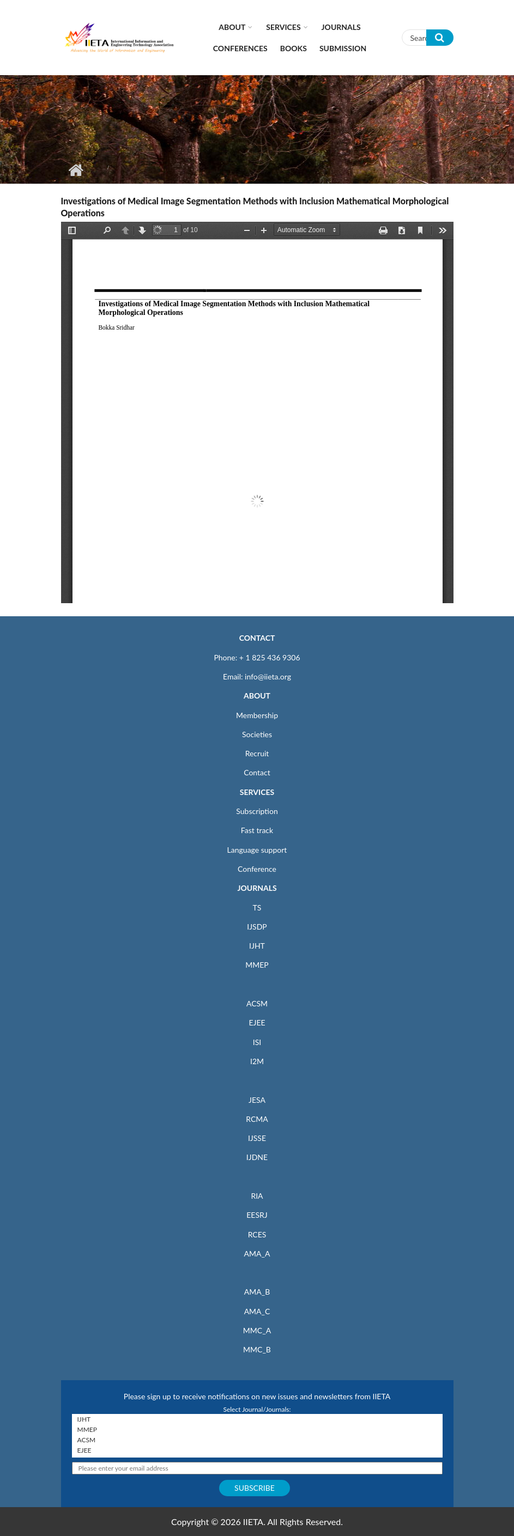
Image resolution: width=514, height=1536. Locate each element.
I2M (257, 1061)
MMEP (257, 964)
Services (283, 27)
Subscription (256, 811)
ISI (257, 1042)
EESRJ (256, 1214)
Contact (257, 772)
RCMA (257, 1119)
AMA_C (257, 1311)
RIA (257, 1195)
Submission (342, 48)
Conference (257, 868)
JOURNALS (256, 888)
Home (76, 170)
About (232, 27)
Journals (341, 27)
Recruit (257, 753)
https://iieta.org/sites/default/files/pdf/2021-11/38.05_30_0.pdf (257, 412)
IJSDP (257, 926)
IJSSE (257, 1138)
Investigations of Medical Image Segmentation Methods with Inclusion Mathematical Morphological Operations (255, 207)
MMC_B (257, 1349)
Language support (257, 849)
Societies (257, 734)
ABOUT (257, 695)
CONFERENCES (240, 48)
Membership (257, 715)
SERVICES (257, 792)
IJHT (257, 945)
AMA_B (257, 1291)
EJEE (257, 1022)
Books (293, 48)
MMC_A (257, 1330)
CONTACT (257, 637)
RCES (257, 1234)
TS (257, 907)
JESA (257, 1099)
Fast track (257, 830)
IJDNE (257, 1157)
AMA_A (257, 1253)
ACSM (257, 1003)
